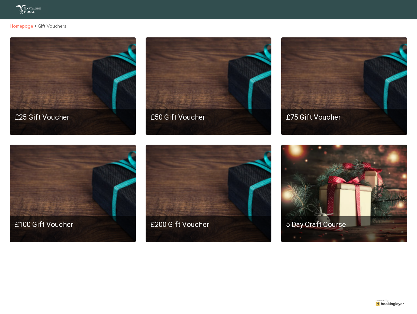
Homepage (21, 26)
